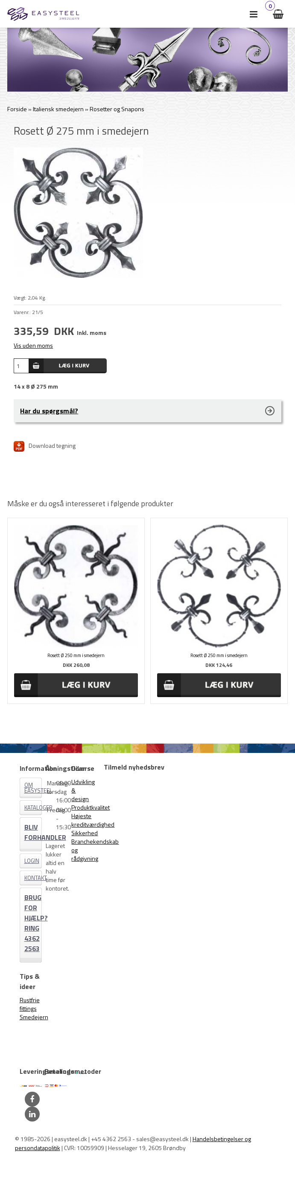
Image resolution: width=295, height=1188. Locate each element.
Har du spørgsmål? (49, 411)
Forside (17, 108)
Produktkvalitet (90, 807)
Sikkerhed (84, 832)
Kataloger (33, 807)
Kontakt (33, 878)
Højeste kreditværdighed (92, 820)
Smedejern (34, 1016)
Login (31, 860)
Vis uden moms (33, 345)
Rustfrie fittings (30, 1004)
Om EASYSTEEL (33, 788)
